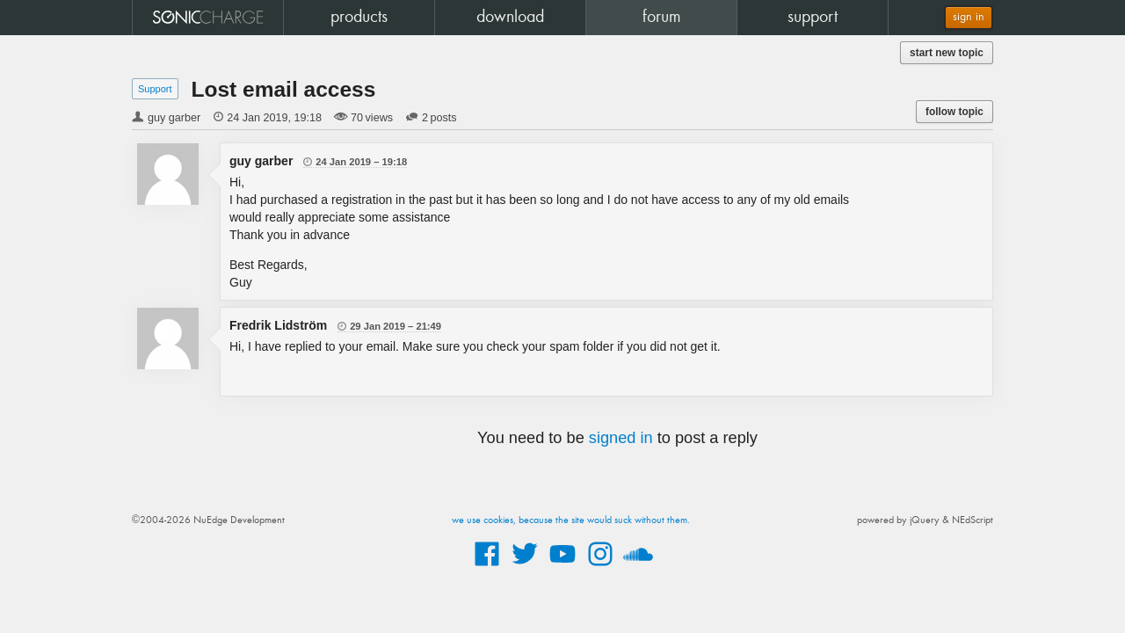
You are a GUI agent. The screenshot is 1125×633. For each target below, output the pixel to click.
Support (155, 89)
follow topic (954, 112)
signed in (621, 438)
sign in (968, 17)
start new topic (946, 53)
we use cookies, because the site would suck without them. (571, 520)
